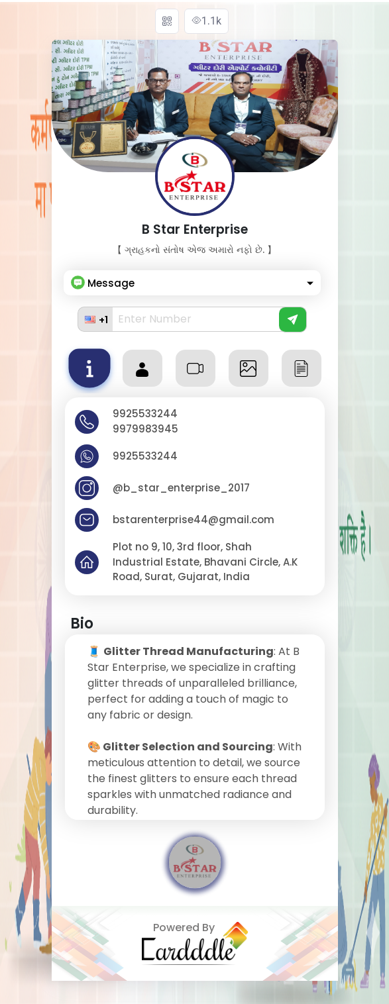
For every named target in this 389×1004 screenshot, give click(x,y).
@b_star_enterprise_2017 (181, 488)
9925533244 (145, 414)
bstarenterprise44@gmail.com (193, 520)
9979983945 (145, 429)
